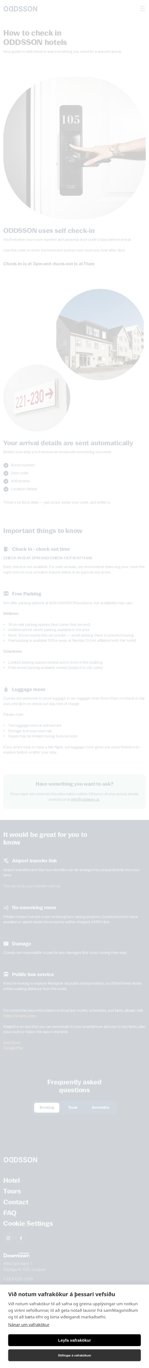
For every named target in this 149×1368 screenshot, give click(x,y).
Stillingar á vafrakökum (74, 1355)
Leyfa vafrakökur (74, 1340)
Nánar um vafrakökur (28, 1324)
